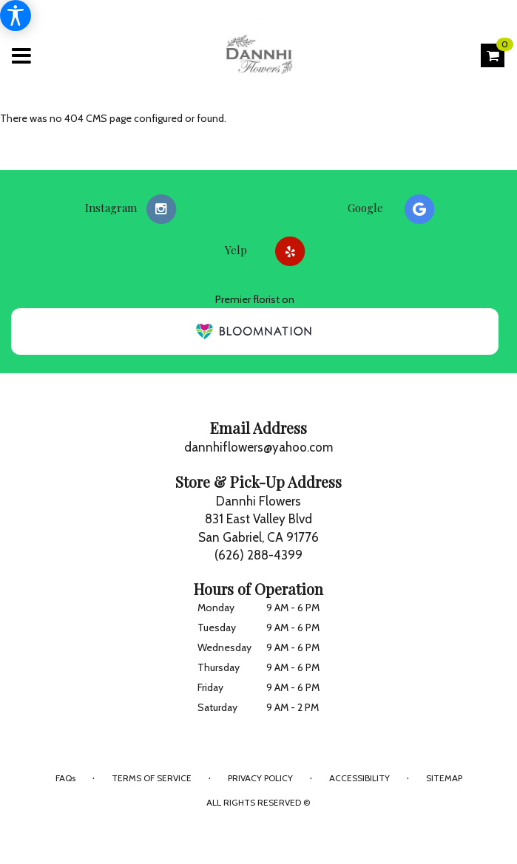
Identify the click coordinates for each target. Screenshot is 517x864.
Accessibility (359, 777)
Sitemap (444, 777)
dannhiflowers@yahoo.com (258, 447)
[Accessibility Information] (15, 15)
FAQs (65, 777)
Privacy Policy (260, 777)
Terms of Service (152, 777)
